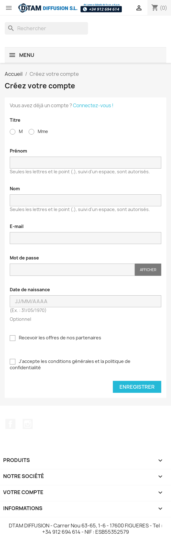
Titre (15, 120)
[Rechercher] (46, 28)
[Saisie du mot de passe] (72, 270)
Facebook (10, 424)
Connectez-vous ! (93, 105)
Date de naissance (30, 289)
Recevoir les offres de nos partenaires (55, 338)
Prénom (18, 151)
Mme (38, 131)
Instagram (28, 424)
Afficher (148, 269)
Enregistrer (137, 386)
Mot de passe (24, 258)
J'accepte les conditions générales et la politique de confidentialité (70, 364)
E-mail (17, 226)
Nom (15, 189)
